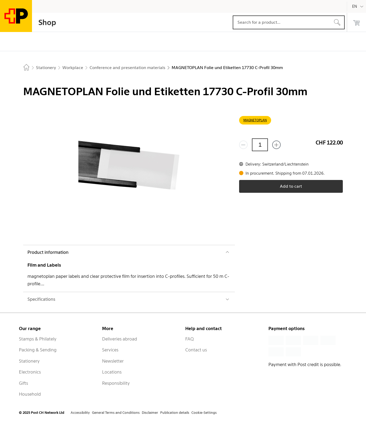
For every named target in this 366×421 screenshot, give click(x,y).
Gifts (23, 383)
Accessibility (80, 413)
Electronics (30, 372)
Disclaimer (150, 413)
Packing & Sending (38, 349)
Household (30, 394)
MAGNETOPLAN (255, 120)
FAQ (189, 339)
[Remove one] (243, 145)
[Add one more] (276, 145)
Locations (112, 372)
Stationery (29, 361)
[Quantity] (260, 144)
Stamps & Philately (38, 339)
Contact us (196, 349)
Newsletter (113, 361)
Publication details (174, 413)
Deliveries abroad (119, 339)
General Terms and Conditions (116, 413)
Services (110, 349)
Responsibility (116, 383)
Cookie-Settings (204, 413)
